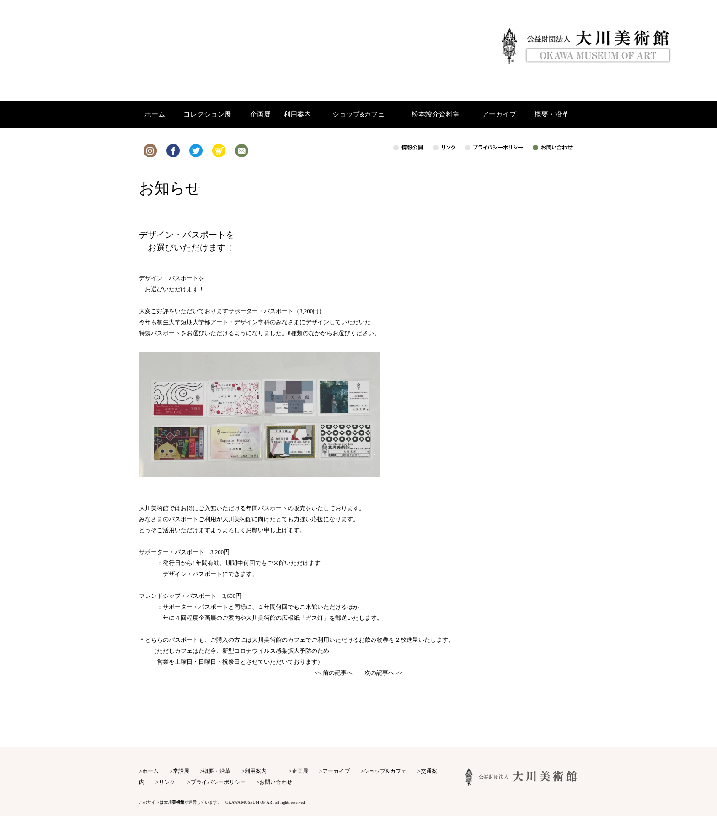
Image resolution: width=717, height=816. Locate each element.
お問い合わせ (275, 782)
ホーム (150, 771)
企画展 (300, 771)
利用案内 (256, 771)
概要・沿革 (216, 771)
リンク (167, 782)
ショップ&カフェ (385, 771)
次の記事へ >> (383, 672)
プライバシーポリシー (218, 782)
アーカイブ (336, 771)
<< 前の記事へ (334, 672)
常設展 (181, 771)
